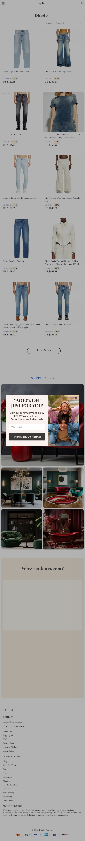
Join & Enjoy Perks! (27, 436)
